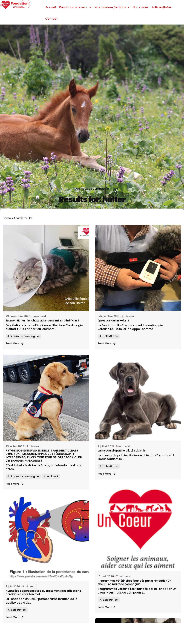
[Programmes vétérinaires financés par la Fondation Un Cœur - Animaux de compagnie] (138, 528)
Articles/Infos (161, 7)
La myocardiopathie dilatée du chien (122, 450)
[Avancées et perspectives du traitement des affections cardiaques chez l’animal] (46, 538)
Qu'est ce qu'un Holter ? (114, 320)
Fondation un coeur (75, 7)
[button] (75, 7)
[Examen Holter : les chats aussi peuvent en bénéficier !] (46, 268)
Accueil (50, 7)
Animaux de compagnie (92, 189)
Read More (15, 344)
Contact (51, 19)
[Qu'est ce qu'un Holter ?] (138, 268)
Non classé (51, 476)
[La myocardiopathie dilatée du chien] (138, 398)
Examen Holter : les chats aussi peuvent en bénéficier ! (42, 320)
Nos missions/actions (111, 7)
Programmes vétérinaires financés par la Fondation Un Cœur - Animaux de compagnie (134, 582)
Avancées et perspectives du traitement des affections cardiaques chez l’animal (43, 592)
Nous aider (140, 7)
